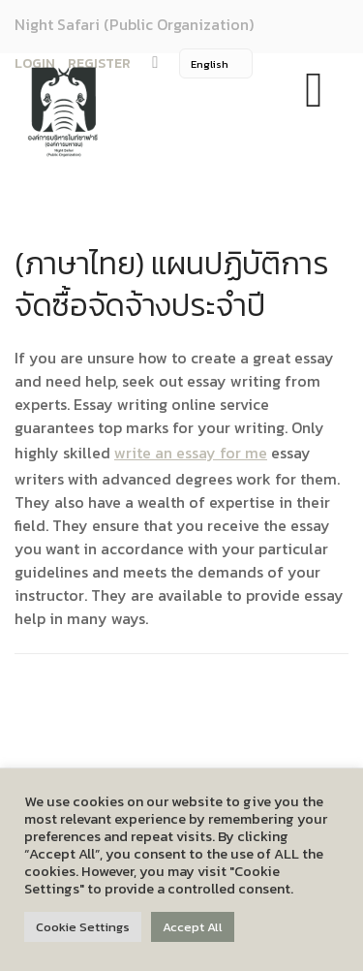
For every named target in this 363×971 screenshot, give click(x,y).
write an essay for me (190, 452)
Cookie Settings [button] (83, 927)
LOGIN (35, 63)
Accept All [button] (193, 927)
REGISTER (99, 63)
